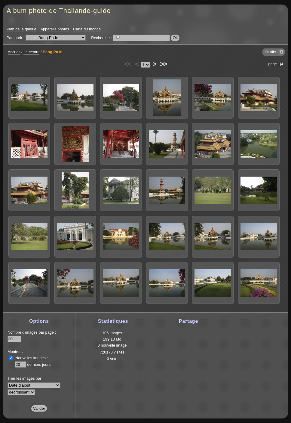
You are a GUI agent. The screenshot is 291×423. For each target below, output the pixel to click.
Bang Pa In (53, 52)
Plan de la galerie (21, 29)
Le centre (31, 52)
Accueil (14, 52)
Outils (270, 52)
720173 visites (112, 352)
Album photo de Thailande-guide (59, 10)
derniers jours (39, 364)
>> (163, 64)
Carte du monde (87, 29)
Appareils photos (54, 29)
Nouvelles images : (31, 358)
